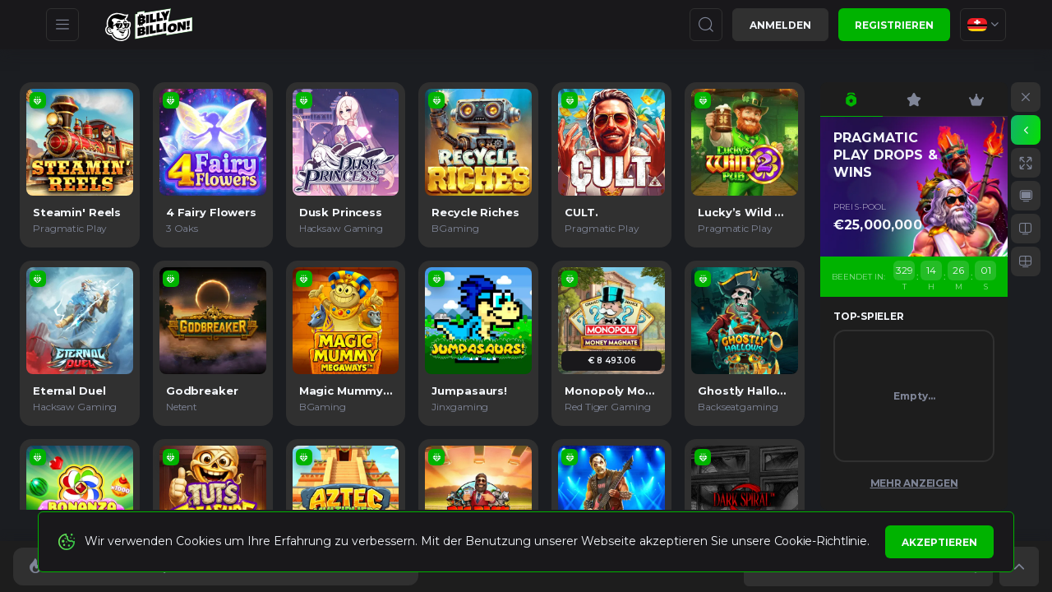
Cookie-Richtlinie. (822, 541)
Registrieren (894, 25)
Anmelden (780, 25)
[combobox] (983, 24)
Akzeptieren (939, 542)
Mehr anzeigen (914, 483)
